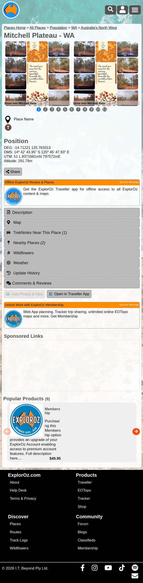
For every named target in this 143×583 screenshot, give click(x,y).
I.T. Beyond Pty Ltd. (31, 568)
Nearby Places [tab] (25, 243)
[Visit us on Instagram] (94, 569)
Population (58, 28)
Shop (82, 507)
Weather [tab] (17, 263)
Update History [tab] (23, 273)
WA (74, 28)
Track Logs (19, 540)
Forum (83, 524)
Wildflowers (19, 548)
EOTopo (84, 490)
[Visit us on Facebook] (82, 569)
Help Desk (18, 490)
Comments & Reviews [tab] (28, 283)
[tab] (72, 213)
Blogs (82, 532)
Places (15, 524)
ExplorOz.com (24, 475)
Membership (88, 548)
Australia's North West (99, 28)
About (14, 482)
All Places (38, 28)
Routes (15, 532)
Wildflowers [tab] (20, 253)
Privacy (30, 498)
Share (13, 172)
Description (22, 212)
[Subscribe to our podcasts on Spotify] (135, 569)
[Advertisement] (74, 365)
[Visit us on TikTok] (121, 569)
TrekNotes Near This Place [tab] (36, 232)
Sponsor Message (129, 182)
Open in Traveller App (69, 294)
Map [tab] (13, 222)
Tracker (84, 498)
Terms (15, 498)
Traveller (85, 482)
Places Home (15, 28)
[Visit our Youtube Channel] (108, 569)
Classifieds (86, 540)
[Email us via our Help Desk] (135, 577)
